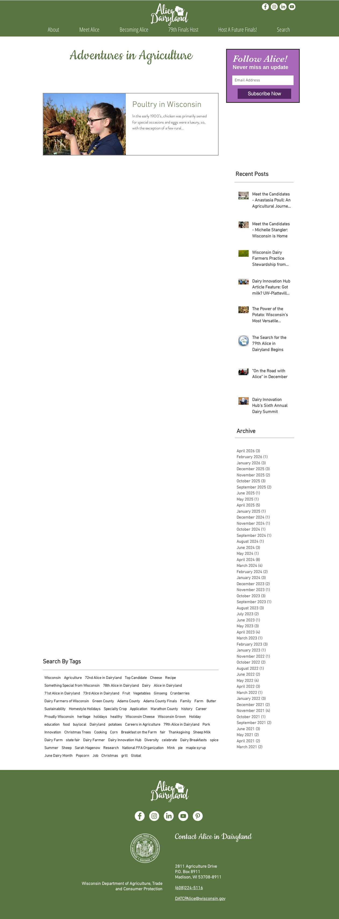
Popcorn (82, 756)
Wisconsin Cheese (140, 717)
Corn (114, 732)
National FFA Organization (143, 748)
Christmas (109, 756)
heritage (83, 717)
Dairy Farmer (94, 740)
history (186, 709)
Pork (206, 724)
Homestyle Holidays (85, 709)
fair (162, 732)
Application (138, 709)
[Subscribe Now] (264, 94)
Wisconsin (52, 678)
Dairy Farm (53, 740)
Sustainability (55, 709)
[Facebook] (265, 6)
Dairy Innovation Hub (124, 740)
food (66, 724)
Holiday (195, 717)
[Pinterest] (198, 816)
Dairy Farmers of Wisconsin (66, 701)
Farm (198, 701)
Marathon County (164, 709)
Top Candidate (136, 678)
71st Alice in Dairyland (62, 693)
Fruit (126, 693)
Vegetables (142, 693)
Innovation (52, 732)
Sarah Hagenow (87, 748)
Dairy (146, 685)
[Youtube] (291, 6)
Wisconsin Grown (172, 717)
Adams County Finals (160, 701)
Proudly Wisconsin (59, 717)
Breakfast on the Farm (139, 732)
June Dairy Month (58, 756)
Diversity (151, 740)
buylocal (79, 724)
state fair (73, 740)
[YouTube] (183, 816)
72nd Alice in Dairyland (103, 678)
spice (214, 740)
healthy (116, 717)
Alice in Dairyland (168, 685)
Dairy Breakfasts (193, 740)
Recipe (170, 678)
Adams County (128, 701)
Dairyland (97, 724)
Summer (51, 748)
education (52, 724)
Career (201, 709)
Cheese (156, 678)
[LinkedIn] (283, 6)
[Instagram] (274, 6)
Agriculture (73, 678)
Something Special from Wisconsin (72, 685)
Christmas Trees (77, 732)
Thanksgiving (179, 732)
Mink (171, 748)
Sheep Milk (201, 732)
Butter (211, 701)
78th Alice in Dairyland (121, 685)
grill (124, 756)
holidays (100, 717)
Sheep (67, 748)
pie (180, 748)
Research (111, 748)
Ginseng (160, 693)
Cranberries (180, 693)
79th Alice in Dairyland (181, 724)
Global (136, 756)
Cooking (100, 732)
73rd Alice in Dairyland (101, 693)
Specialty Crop (115, 709)
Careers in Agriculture (142, 724)
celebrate (169, 740)
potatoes (115, 724)
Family (185, 701)
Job (95, 756)
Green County (103, 701)
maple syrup (196, 748)
